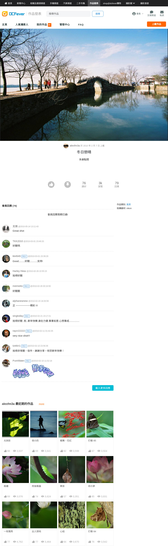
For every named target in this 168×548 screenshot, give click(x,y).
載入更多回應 (102, 388)
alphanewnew (20, 300)
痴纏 (6, 486)
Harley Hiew (19, 271)
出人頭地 (36, 531)
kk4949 (17, 256)
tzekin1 (17, 345)
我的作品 (44, 25)
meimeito (18, 286)
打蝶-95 (92, 440)
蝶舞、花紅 (66, 440)
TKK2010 (18, 241)
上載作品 (156, 24)
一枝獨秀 (8, 531)
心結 (62, 531)
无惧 (15, 226)
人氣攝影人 (22, 24)
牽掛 (62, 486)
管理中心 (65, 24)
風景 (128, 204)
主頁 (4, 24)
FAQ (81, 24)
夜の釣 (35, 440)
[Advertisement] (84, 172)
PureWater (18, 360)
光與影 (7, 440)
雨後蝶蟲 (36, 486)
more (41, 404)
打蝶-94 (92, 531)
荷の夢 (91, 486)
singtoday (18, 315)
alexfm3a (72, 145)
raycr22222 (19, 330)
